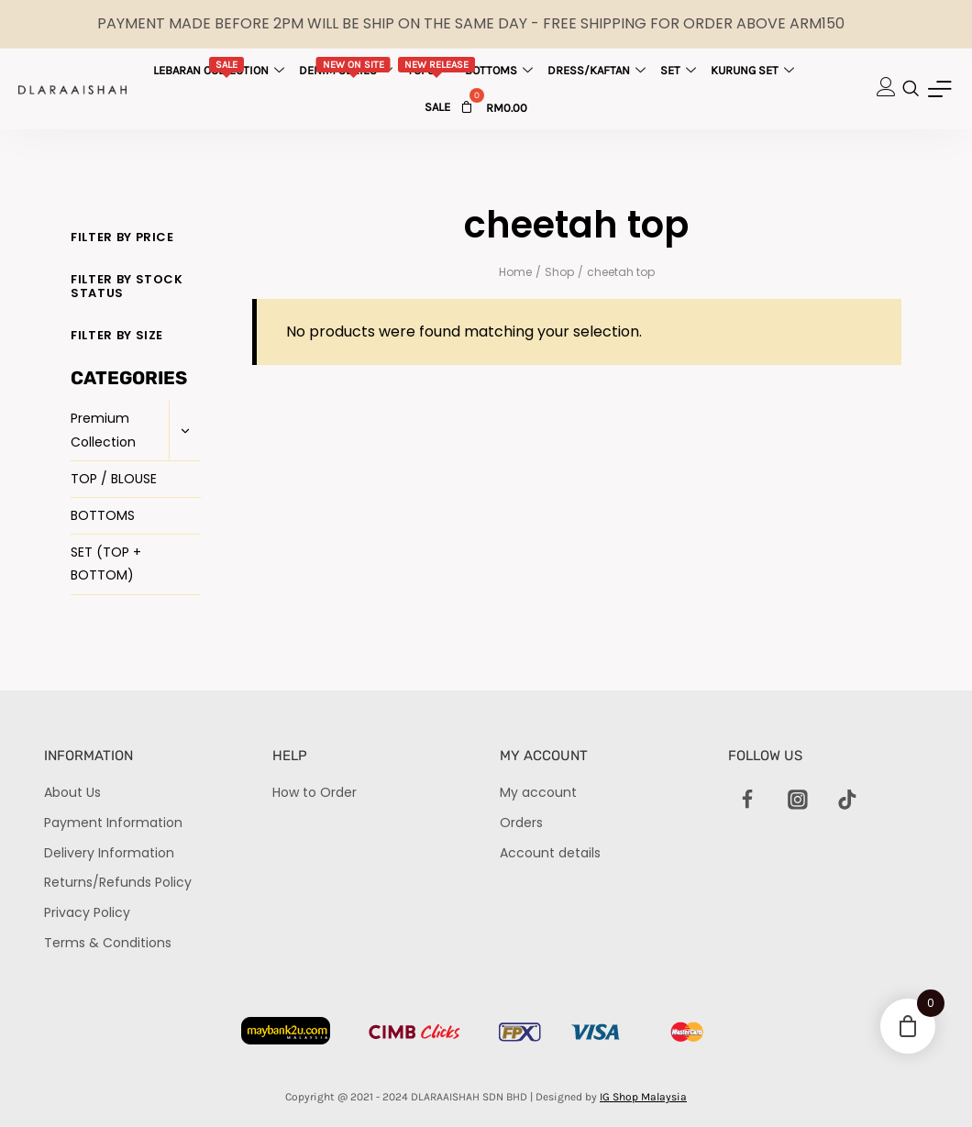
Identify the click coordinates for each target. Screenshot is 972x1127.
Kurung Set (755, 70)
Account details (550, 853)
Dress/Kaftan (598, 70)
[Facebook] (748, 799)
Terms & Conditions (107, 943)
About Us (72, 792)
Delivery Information (109, 853)
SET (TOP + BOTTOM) (106, 563)
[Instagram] (798, 799)
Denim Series (348, 67)
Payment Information (113, 822)
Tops (436, 67)
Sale (437, 107)
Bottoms (501, 70)
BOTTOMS (103, 515)
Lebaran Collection (221, 67)
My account (538, 792)
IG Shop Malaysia (643, 1096)
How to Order (314, 792)
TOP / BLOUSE (114, 479)
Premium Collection (103, 429)
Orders (521, 822)
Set (680, 70)
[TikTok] (847, 799)
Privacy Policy (87, 912)
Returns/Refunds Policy (118, 882)
